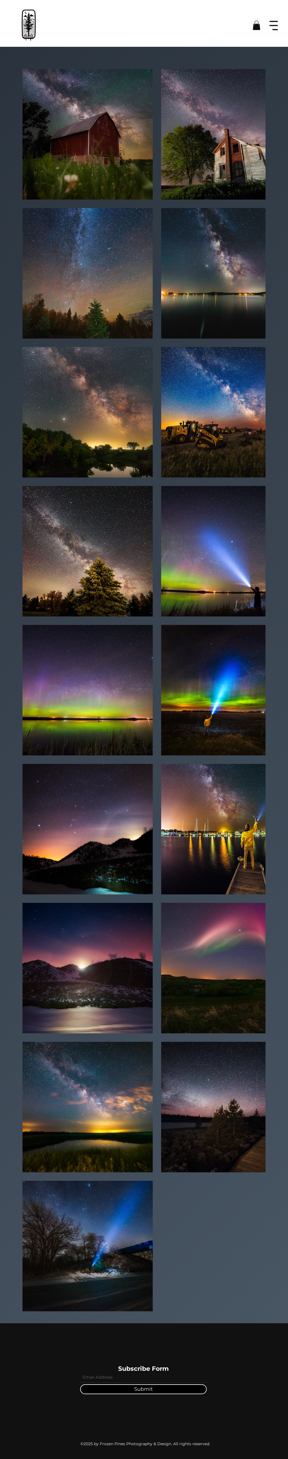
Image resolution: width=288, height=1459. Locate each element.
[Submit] (143, 1389)
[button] (256, 25)
